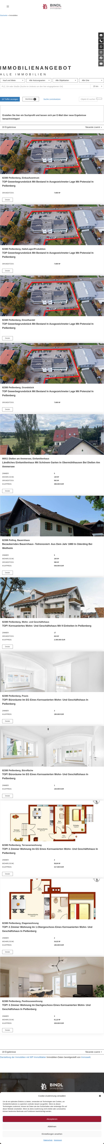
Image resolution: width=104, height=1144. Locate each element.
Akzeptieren (52, 1119)
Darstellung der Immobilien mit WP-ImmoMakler (23, 1057)
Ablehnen (52, 1126)
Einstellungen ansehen (52, 1134)
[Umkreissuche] (45, 86)
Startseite (3, 15)
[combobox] (12, 80)
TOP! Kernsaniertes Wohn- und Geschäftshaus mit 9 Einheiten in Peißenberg (46, 625)
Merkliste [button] (30, 99)
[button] (100, 1096)
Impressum (58, 1140)
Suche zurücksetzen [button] (52, 99)
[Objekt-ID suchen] (88, 99)
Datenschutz (48, 1140)
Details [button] (7, 200)
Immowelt (85, 1057)
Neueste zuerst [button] (93, 127)
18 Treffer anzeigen (10, 99)
